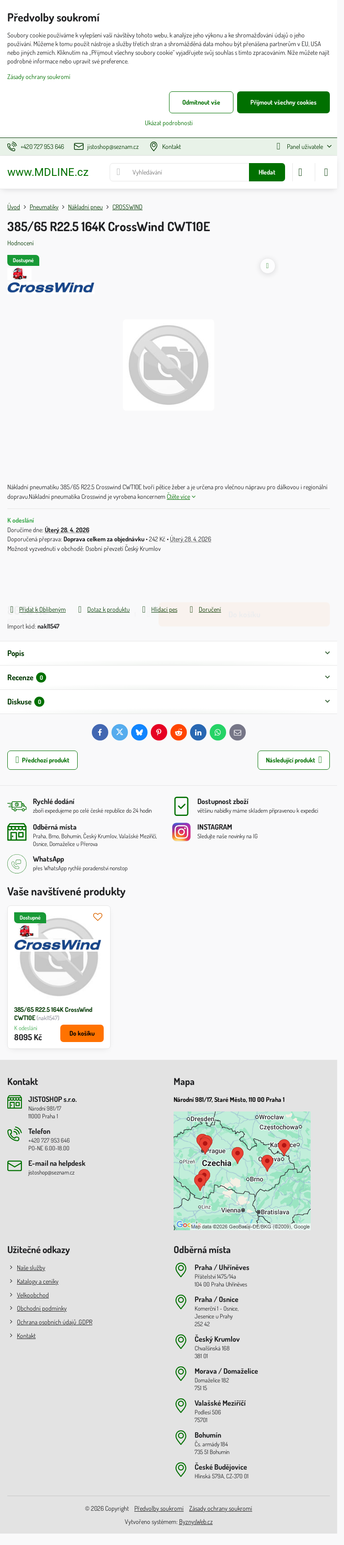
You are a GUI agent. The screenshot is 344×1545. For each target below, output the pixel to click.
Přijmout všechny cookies (283, 102)
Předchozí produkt (43, 760)
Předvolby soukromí (159, 1508)
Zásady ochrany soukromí (220, 1508)
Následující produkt (294, 760)
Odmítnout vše (201, 102)
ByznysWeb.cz (196, 1521)
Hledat (267, 172)
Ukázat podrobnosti (169, 123)
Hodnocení (20, 243)
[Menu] (326, 172)
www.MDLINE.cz (48, 172)
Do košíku (244, 578)
